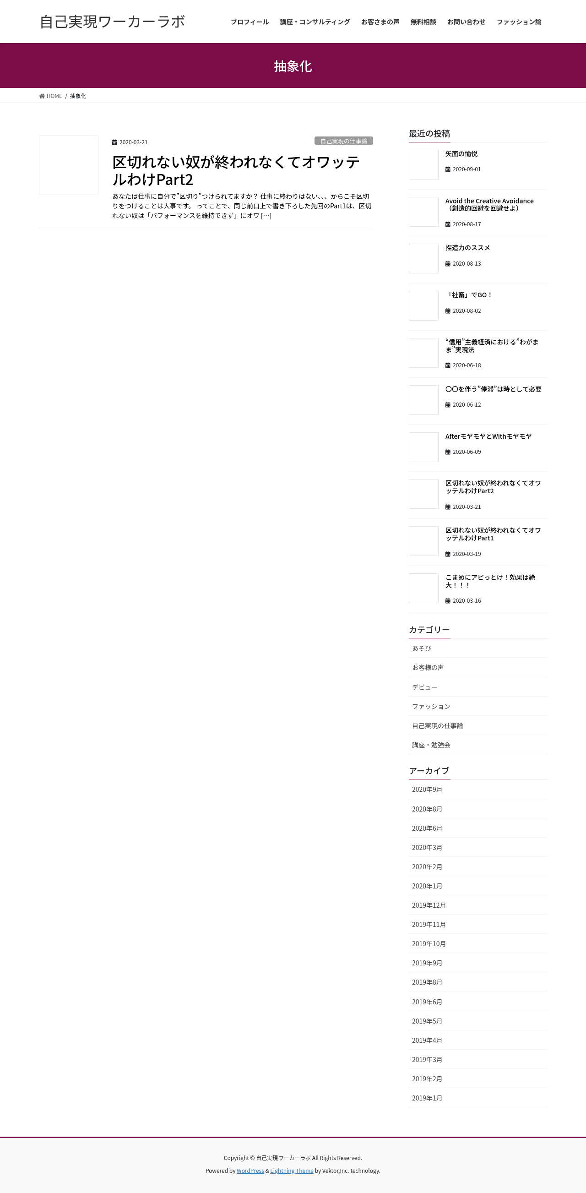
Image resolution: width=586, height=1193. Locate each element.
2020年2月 (427, 866)
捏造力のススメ (467, 247)
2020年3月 (427, 847)
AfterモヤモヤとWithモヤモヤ (488, 436)
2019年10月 (429, 943)
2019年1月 (427, 1097)
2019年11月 (429, 924)
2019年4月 (427, 1040)
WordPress (250, 1170)
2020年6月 (427, 828)
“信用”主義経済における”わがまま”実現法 (492, 345)
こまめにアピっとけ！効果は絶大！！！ (490, 580)
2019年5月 (427, 1020)
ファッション (431, 706)
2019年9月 (427, 962)
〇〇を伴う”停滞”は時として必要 (493, 388)
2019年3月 (427, 1059)
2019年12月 (429, 905)
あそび (421, 648)
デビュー (425, 687)
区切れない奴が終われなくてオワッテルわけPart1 (493, 533)
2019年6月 (427, 1001)
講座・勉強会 (431, 744)
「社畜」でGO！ (469, 294)
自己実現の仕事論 (343, 140)
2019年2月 (427, 1078)
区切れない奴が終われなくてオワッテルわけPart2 (236, 170)
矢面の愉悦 (461, 153)
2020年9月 (427, 789)
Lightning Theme (292, 1170)
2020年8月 (427, 808)
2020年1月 (427, 885)
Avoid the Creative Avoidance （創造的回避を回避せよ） (492, 204)
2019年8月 (427, 981)
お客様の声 (428, 667)
